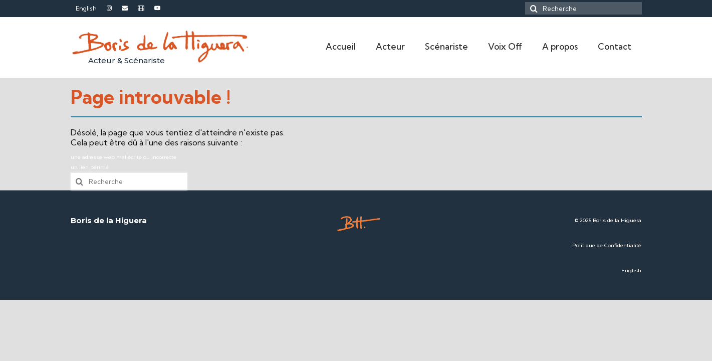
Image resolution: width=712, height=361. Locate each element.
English (631, 270)
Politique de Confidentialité (606, 245)
